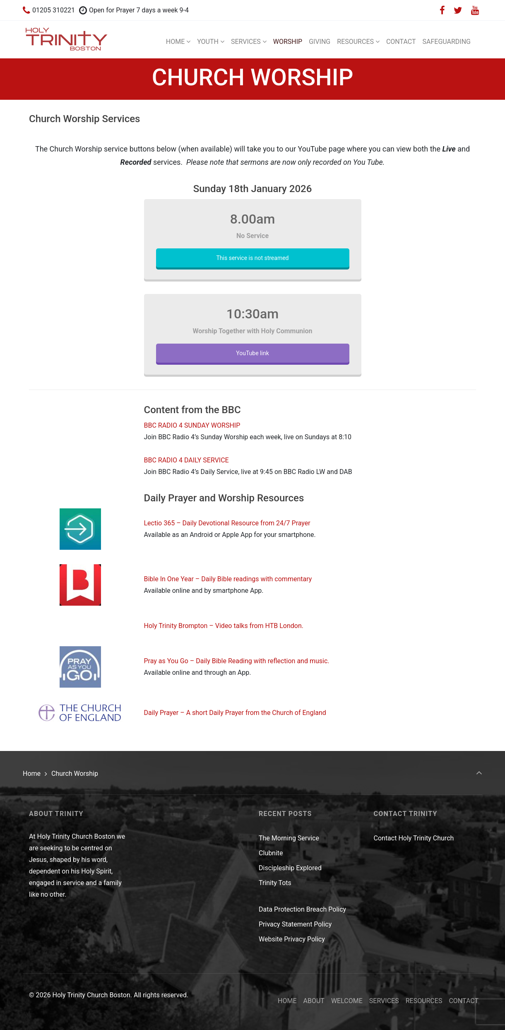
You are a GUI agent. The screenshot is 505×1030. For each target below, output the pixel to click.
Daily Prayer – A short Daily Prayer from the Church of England (235, 713)
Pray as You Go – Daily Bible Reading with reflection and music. (236, 661)
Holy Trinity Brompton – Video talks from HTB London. (224, 626)
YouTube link (252, 353)
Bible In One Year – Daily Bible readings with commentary (228, 579)
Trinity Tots (275, 883)
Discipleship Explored (290, 868)
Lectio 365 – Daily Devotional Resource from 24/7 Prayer (227, 523)
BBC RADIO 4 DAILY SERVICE (186, 460)
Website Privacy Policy (292, 939)
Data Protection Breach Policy (302, 909)
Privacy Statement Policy (295, 924)
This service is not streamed (252, 258)
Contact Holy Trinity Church (414, 838)
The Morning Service (289, 838)
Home (32, 773)
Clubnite (271, 853)
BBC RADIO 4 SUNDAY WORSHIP (192, 425)
